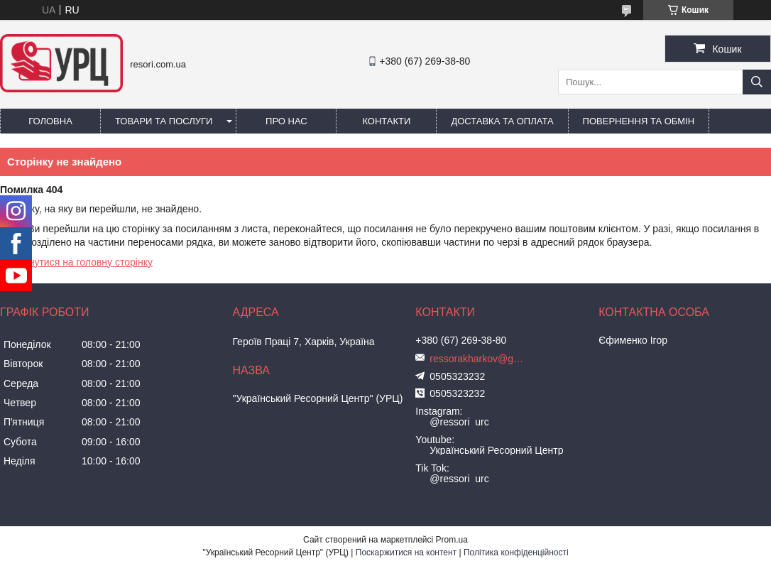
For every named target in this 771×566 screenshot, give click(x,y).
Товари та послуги (163, 121)
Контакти (386, 121)
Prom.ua (452, 540)
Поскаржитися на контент (406, 552)
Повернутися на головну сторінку (76, 262)
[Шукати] (757, 82)
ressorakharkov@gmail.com (479, 358)
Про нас (286, 121)
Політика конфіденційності (516, 552)
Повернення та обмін (639, 121)
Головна (50, 121)
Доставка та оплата (502, 121)
